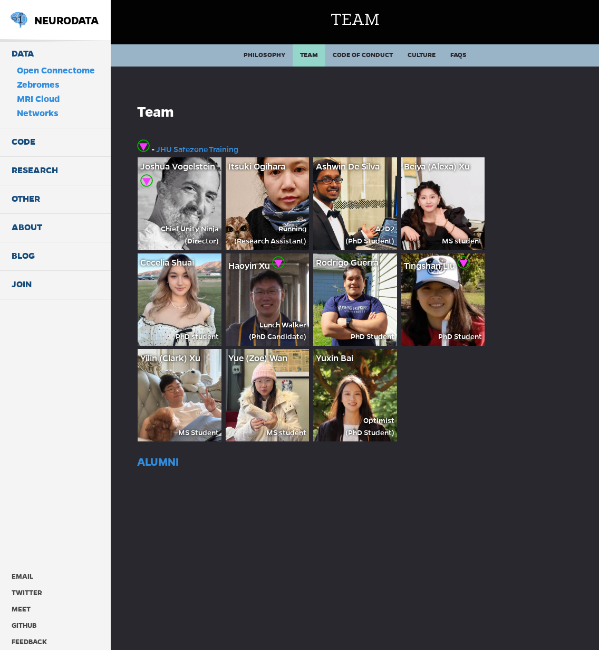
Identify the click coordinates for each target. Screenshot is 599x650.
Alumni (158, 462)
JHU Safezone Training (197, 149)
